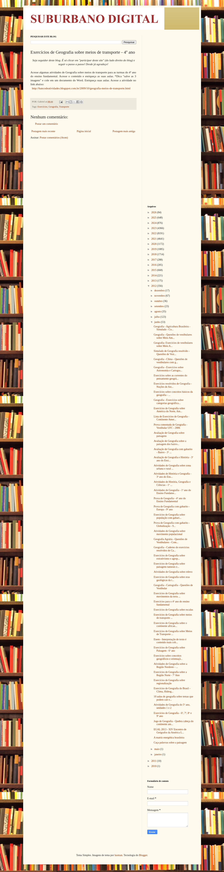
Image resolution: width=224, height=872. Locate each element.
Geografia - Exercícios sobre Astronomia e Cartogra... (168, 369)
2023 (154, 228)
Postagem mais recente (43, 131)
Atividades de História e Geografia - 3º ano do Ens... (172, 475)
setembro (159, 306)
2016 (154, 265)
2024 (154, 223)
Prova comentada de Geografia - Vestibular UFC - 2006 (170, 426)
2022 (154, 233)
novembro (159, 295)
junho (157, 322)
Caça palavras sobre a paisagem (170, 742)
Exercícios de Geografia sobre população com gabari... (169, 516)
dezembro (159, 290)
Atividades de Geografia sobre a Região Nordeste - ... (170, 665)
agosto (158, 311)
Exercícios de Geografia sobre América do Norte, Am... (169, 410)
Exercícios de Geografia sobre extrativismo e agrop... (169, 557)
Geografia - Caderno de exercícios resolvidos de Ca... (171, 549)
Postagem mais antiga (123, 131)
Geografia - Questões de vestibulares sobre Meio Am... (173, 336)
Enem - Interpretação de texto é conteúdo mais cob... (170, 641)
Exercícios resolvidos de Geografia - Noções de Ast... (172, 385)
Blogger (143, 855)
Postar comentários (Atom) (54, 137)
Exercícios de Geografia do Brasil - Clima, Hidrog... (172, 690)
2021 (154, 238)
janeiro (158, 754)
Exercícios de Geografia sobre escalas (173, 609)
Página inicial (84, 131)
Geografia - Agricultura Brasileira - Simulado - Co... (172, 328)
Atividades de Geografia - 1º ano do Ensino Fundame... (172, 492)
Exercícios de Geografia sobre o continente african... (170, 625)
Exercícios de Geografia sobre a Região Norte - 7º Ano (170, 674)
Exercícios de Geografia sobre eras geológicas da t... (172, 579)
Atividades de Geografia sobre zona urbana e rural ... (172, 467)
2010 (154, 766)
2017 (154, 259)
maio (157, 749)
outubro (158, 301)
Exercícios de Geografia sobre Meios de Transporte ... (173, 633)
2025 (154, 217)
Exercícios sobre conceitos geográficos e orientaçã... (168, 657)
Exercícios (42, 106)
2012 (154, 285)
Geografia (53, 106)
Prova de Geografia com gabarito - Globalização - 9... (172, 524)
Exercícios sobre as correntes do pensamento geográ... (170, 377)
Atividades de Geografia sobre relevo (173, 571)
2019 (154, 249)
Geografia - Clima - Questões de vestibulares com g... (170, 361)
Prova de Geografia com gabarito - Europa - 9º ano (172, 508)
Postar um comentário (46, 123)
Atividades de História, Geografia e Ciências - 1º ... (172, 483)
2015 (154, 270)
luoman (118, 855)
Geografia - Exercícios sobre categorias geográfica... (168, 402)
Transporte (64, 106)
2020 (154, 244)
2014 (154, 275)
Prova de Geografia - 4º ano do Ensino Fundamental (170, 500)
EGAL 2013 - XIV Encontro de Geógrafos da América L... (170, 731)
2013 (154, 280)
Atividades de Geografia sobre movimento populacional (169, 533)
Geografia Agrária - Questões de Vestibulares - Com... (170, 541)
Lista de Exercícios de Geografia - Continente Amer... (171, 418)
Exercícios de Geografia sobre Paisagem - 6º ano (169, 649)
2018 (154, 254)
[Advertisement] (170, 91)
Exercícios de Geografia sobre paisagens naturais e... (169, 565)
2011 (154, 761)
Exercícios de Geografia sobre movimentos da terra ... (169, 595)
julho (157, 316)
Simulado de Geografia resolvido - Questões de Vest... (172, 353)
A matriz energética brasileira (169, 737)
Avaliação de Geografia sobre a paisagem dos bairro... (170, 443)
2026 (154, 212)
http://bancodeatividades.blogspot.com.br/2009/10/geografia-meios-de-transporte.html (80, 88)
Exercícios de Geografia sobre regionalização (169, 682)
